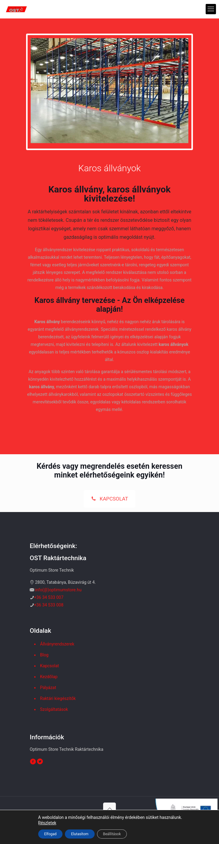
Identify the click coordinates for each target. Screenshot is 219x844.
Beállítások (112, 834)
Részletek (47, 822)
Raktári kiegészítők (58, 698)
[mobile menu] (211, 9)
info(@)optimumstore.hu (58, 589)
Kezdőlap (49, 676)
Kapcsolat (49, 665)
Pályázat (48, 687)
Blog (44, 654)
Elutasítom (79, 834)
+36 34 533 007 (48, 597)
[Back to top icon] (109, 809)
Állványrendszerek (57, 644)
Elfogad (50, 834)
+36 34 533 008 (48, 605)
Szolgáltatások (54, 709)
